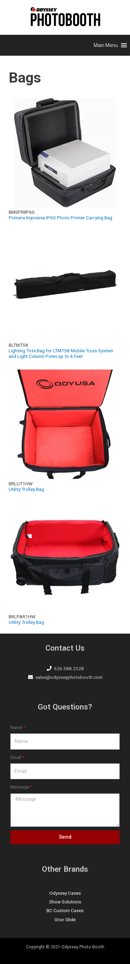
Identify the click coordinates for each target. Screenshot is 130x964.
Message (19, 787)
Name (16, 727)
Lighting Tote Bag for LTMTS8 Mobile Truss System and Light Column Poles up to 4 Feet (61, 353)
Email (15, 757)
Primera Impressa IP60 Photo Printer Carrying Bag (60, 217)
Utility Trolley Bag (26, 489)
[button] (106, 45)
